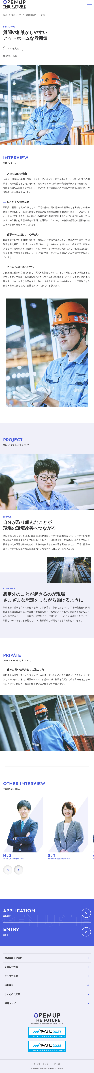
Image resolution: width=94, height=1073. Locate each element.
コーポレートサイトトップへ (46, 1064)
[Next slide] (18, 870)
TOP (5, 15)
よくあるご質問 (47, 994)
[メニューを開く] (89, 4)
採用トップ (16, 15)
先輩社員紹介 (30, 15)
